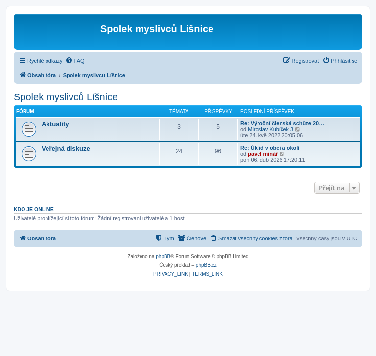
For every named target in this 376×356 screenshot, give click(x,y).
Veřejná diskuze (66, 148)
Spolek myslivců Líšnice (66, 97)
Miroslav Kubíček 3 (270, 129)
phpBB (163, 256)
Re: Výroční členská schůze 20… (282, 123)
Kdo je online (34, 209)
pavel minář (263, 154)
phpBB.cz (206, 265)
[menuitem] (75, 61)
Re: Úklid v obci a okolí (269, 148)
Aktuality (55, 124)
